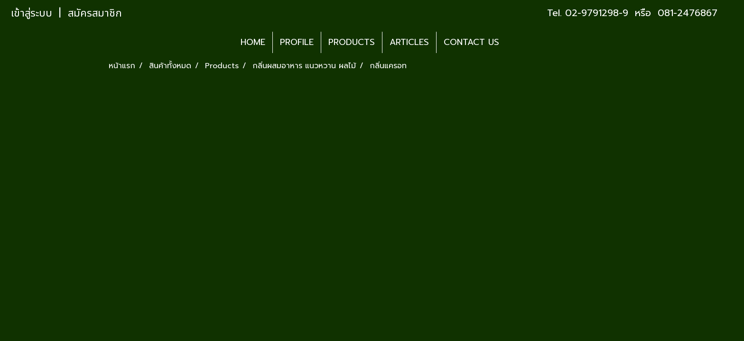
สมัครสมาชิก (95, 13)
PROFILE (297, 42)
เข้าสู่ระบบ (31, 13)
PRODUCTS (351, 42)
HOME (253, 42)
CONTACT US (471, 42)
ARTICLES (409, 42)
